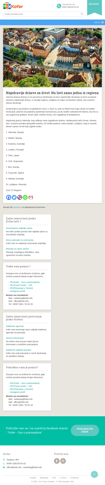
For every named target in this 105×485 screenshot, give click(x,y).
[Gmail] (30, 197)
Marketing (44, 478)
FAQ (54, 478)
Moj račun (94, 4)
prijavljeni (17, 207)
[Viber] (19, 197)
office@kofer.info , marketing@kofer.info (24, 467)
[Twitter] (14, 197)
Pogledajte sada (85, 430)
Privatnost (75, 478)
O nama (63, 478)
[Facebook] (8, 197)
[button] (97, 22)
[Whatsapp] (25, 197)
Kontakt (33, 478)
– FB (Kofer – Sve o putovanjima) (23, 282)
